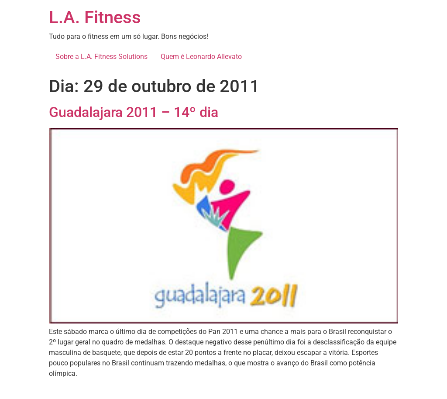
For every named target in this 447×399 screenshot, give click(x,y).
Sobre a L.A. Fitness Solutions (101, 56)
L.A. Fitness (95, 17)
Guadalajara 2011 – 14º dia (133, 112)
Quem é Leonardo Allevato (201, 56)
